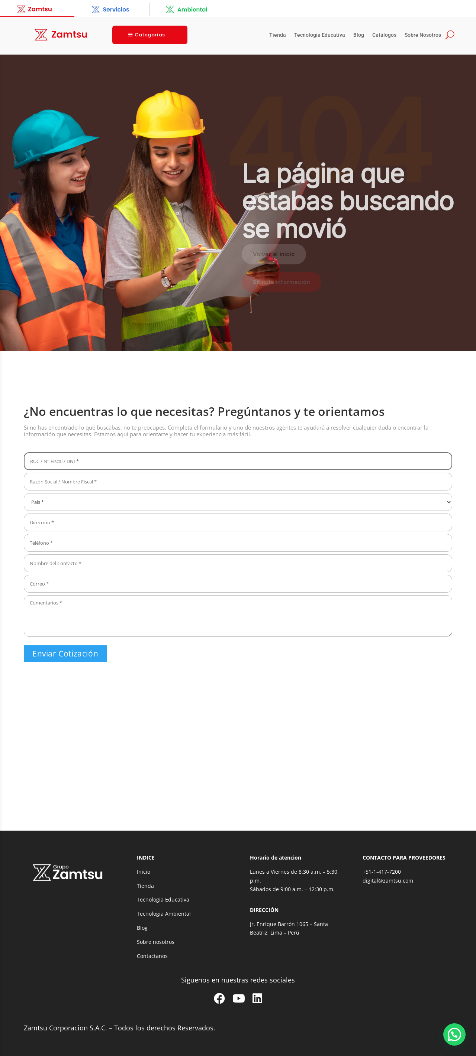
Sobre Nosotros (423, 35)
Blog (358, 35)
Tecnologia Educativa (163, 899)
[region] (238, 203)
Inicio (143, 871)
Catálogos (384, 35)
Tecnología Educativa (319, 35)
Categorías (150, 34)
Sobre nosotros (155, 941)
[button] (454, 1034)
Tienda (277, 35)
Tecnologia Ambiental (164, 913)
